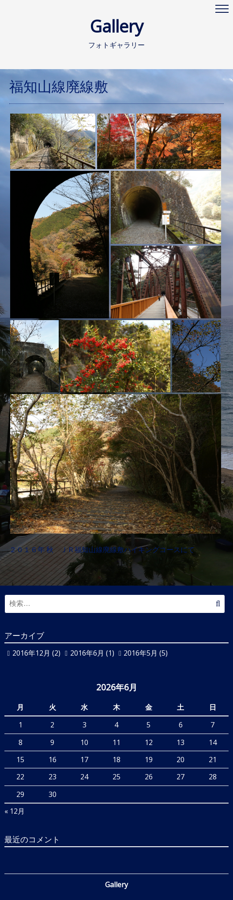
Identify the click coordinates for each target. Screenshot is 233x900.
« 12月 (14, 811)
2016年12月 (31, 653)
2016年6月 (87, 653)
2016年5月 (141, 653)
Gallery (133, 26)
